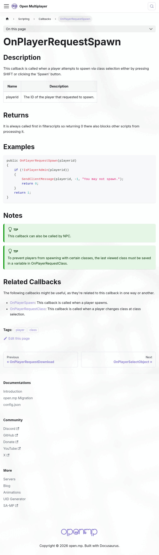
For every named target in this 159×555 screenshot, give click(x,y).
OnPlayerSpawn (22, 303)
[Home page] (7, 19)
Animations (12, 492)
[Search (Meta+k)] (152, 6)
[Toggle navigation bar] (6, 6)
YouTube (12, 448)
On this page (16, 29)
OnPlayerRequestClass (28, 309)
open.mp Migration (18, 398)
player (20, 330)
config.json (12, 405)
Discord (11, 429)
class (33, 330)
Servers (9, 479)
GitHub (10, 435)
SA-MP (10, 505)
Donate (10, 442)
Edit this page (16, 338)
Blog (6, 486)
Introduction (12, 391)
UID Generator (14, 499)
